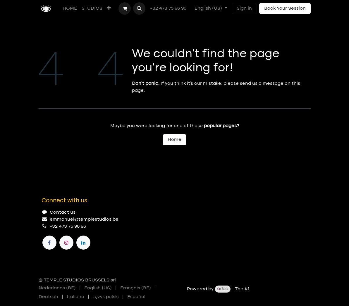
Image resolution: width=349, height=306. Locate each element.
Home (174, 139)
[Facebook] (49, 243)
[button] (139, 8)
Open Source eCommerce (281, 289)
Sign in (244, 8)
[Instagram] (66, 243)
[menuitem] (69, 8)
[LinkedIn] (83, 243)
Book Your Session (285, 8)
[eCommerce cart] (124, 8)
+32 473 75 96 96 (169, 8)
